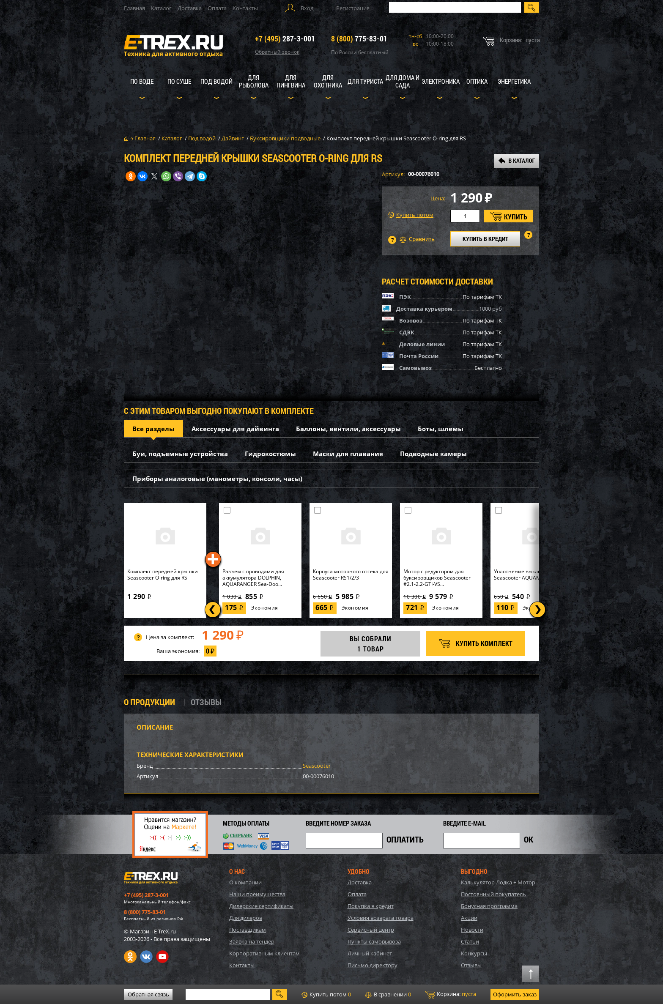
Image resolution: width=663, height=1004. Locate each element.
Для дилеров (245, 918)
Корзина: (450, 994)
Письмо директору (372, 965)
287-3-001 (285, 38)
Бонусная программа (489, 906)
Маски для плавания (348, 453)
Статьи (470, 941)
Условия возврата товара (381, 918)
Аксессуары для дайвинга (235, 428)
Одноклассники (130, 956)
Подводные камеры (433, 453)
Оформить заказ (515, 994)
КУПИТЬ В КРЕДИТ (485, 239)
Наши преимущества (257, 894)
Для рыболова (253, 81)
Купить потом (410, 215)
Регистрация (353, 8)
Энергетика (514, 81)
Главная (134, 8)
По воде (141, 81)
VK (146, 956)
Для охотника (328, 81)
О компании (245, 882)
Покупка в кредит (371, 906)
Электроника (441, 81)
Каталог (161, 8)
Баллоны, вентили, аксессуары (348, 428)
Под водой (216, 81)
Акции (469, 918)
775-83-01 (359, 38)
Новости (472, 929)
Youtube (162, 956)
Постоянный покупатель (493, 894)
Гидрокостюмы (270, 453)
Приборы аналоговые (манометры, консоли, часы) (217, 478)
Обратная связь (148, 994)
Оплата (217, 8)
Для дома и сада (402, 81)
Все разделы (153, 428)
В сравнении (388, 994)
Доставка (190, 8)
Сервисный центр (371, 929)
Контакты (245, 8)
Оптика (477, 81)
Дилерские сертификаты (261, 906)
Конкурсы (474, 953)
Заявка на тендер (251, 941)
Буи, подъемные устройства (180, 453)
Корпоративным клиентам (264, 953)
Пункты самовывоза (374, 941)
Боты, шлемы (440, 428)
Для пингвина (291, 81)
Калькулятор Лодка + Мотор (498, 882)
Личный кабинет (370, 953)
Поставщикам (247, 929)
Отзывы (471, 965)
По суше (179, 81)
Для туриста (365, 81)
